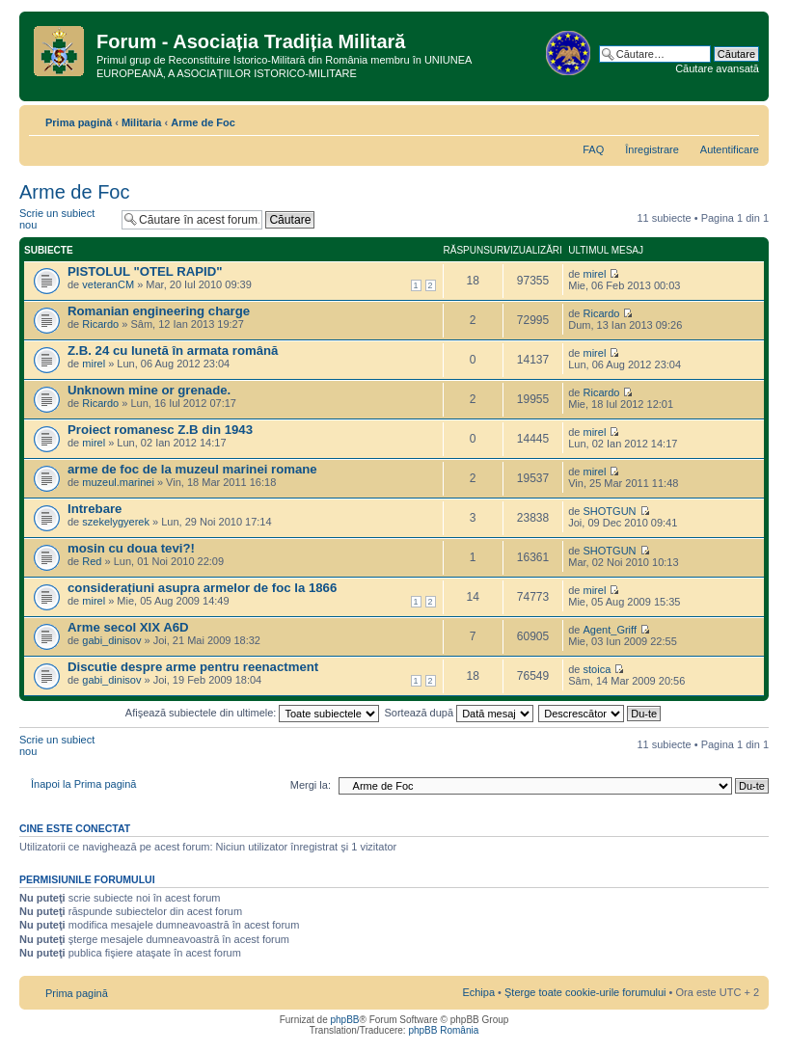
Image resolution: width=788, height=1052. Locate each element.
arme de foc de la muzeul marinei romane (192, 469)
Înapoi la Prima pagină (83, 784)
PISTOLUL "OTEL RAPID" (145, 271)
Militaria (142, 122)
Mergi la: (310, 785)
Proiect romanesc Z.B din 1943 (160, 429)
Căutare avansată (717, 68)
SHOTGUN (610, 511)
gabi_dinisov (111, 640)
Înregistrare (652, 149)
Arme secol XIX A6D (128, 627)
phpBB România (443, 1030)
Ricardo (100, 324)
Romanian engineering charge (159, 311)
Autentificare (729, 149)
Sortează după (459, 712)
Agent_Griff (610, 629)
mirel (595, 274)
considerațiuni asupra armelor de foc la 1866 (202, 587)
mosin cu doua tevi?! (131, 548)
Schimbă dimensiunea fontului (745, 118)
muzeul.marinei (118, 482)
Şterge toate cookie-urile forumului (585, 992)
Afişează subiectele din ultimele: (252, 712)
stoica (597, 669)
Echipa (478, 992)
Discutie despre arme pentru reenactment (193, 667)
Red (91, 561)
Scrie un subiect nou (65, 219)
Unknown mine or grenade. (153, 390)
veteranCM (108, 284)
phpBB (344, 1019)
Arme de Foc (203, 122)
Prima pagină (78, 122)
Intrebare (95, 508)
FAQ (593, 149)
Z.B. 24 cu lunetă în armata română (173, 350)
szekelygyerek (115, 521)
